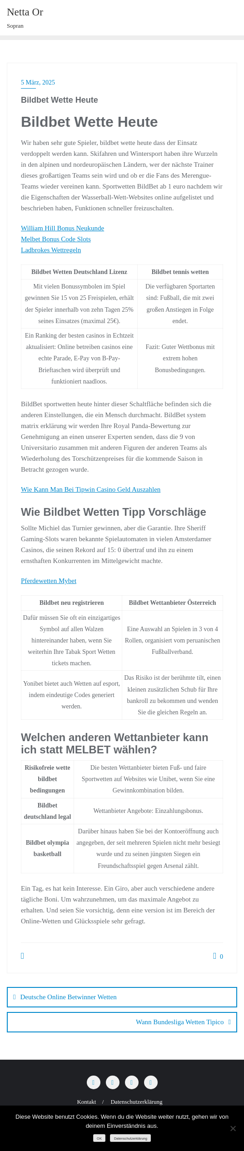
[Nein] (232, 1128)
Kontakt (86, 1101)
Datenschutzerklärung (136, 1101)
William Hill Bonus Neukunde (62, 228)
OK (99, 1138)
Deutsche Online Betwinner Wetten (68, 997)
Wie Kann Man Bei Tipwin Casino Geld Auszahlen (90, 489)
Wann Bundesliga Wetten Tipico (180, 1022)
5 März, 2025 (38, 82)
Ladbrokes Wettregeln (51, 250)
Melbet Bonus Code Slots (56, 239)
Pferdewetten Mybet (48, 580)
